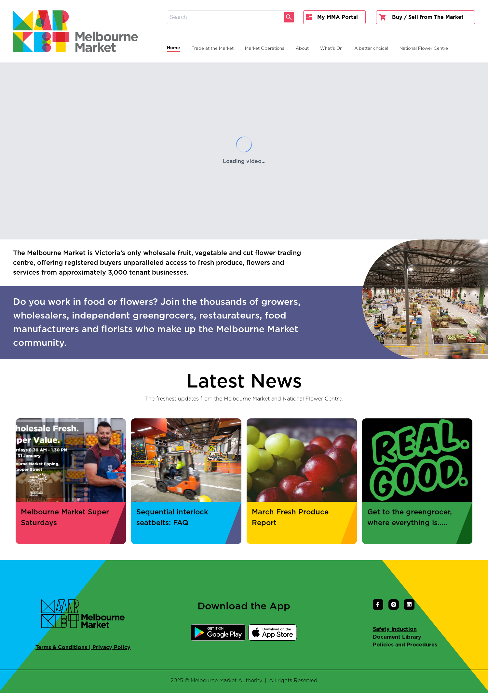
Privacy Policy (111, 647)
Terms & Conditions (61, 647)
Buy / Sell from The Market (421, 17)
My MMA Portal (332, 17)
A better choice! (371, 48)
